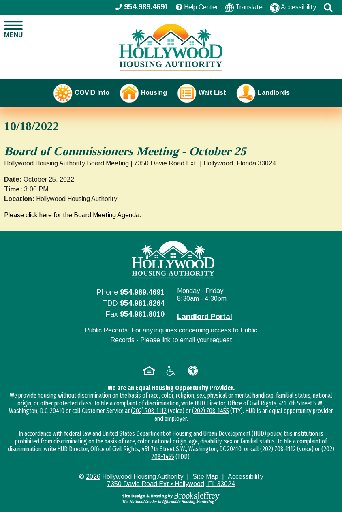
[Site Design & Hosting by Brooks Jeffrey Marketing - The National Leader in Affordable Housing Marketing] (171, 498)
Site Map (205, 476)
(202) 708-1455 (210, 411)
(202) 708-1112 (149, 411)
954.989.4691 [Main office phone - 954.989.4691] (142, 7)
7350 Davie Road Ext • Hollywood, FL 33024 (171, 483)
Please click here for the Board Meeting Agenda (71, 215)
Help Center (197, 7)
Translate (244, 7)
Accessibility (293, 8)
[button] (328, 7)
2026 (93, 476)
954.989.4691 (142, 292)
